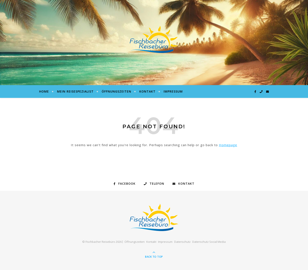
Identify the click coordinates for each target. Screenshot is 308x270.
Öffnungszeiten (116, 91)
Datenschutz (182, 242)
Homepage (228, 145)
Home (44, 91)
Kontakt (147, 91)
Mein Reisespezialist (75, 91)
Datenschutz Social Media (209, 242)
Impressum (173, 91)
